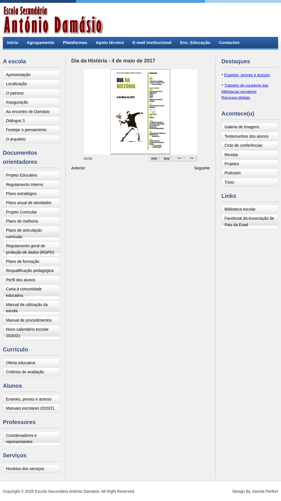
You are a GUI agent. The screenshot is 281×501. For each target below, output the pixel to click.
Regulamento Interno (24, 184)
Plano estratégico (21, 193)
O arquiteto (16, 139)
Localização (16, 83)
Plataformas (75, 42)
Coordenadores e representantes (21, 438)
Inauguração (17, 102)
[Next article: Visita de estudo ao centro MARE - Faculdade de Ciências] (202, 168)
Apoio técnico (110, 42)
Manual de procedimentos (29, 320)
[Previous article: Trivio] (78, 168)
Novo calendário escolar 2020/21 (27, 332)
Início (12, 42)
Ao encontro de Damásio (28, 111)
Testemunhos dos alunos (247, 136)
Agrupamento (40, 42)
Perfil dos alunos (20, 280)
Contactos (229, 42)
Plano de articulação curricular (24, 233)
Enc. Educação (195, 42)
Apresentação (18, 74)
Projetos (232, 164)
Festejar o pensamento (26, 129)
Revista (231, 154)
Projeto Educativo (21, 175)
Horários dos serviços (25, 468)
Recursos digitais (235, 97)
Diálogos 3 (15, 120)
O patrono (15, 93)
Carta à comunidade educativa (24, 292)
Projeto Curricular (21, 212)
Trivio (229, 182)
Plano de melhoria (22, 221)
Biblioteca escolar (240, 209)
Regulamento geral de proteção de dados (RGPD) (30, 249)
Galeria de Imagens (242, 127)
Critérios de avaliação (25, 372)
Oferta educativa (20, 362)
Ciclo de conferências (244, 145)
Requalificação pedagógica (30, 270)
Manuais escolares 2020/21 (30, 408)
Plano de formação (22, 261)
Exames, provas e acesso (28, 399)
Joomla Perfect (265, 491)
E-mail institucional (152, 42)
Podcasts (233, 173)
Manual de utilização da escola (27, 307)
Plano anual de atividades (28, 202)
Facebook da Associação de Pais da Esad (249, 221)
